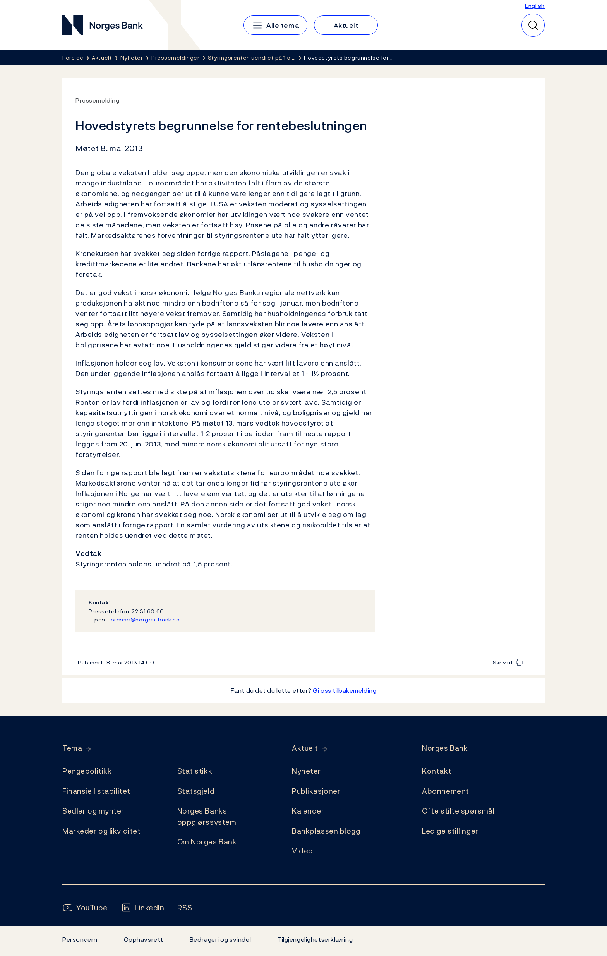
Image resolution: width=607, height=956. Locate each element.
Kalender (308, 810)
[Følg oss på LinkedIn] (143, 907)
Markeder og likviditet (101, 831)
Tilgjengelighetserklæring (315, 939)
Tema (72, 748)
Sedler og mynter (93, 810)
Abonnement (445, 791)
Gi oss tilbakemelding (344, 690)
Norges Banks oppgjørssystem (207, 816)
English (535, 6)
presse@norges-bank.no (145, 619)
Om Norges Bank (207, 841)
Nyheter (306, 770)
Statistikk (195, 770)
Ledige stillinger (450, 831)
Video (302, 850)
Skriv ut (503, 662)
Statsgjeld (196, 791)
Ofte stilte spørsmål (458, 810)
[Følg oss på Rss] (184, 907)
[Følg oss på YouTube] (85, 907)
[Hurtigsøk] (533, 25)
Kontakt (436, 770)
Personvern (80, 939)
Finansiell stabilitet (96, 791)
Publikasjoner (316, 791)
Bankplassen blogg (326, 831)
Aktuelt (305, 748)
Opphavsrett (143, 939)
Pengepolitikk (86, 770)
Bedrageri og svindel (220, 939)
